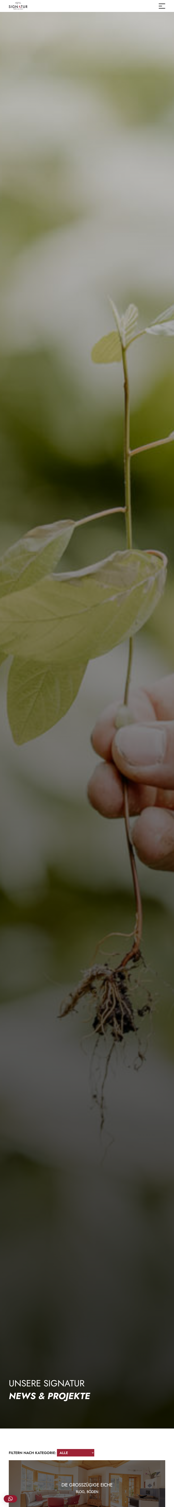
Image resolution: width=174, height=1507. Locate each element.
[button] (10, 1499)
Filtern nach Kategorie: (32, 1452)
